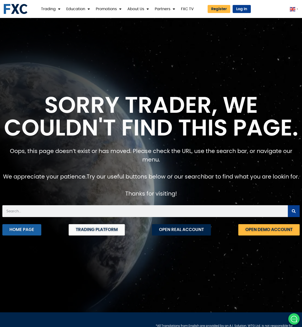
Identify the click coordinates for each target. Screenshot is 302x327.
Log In (241, 9)
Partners (165, 9)
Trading (50, 9)
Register (219, 9)
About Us (138, 9)
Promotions (109, 9)
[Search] (294, 211)
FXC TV (187, 9)
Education (78, 9)
